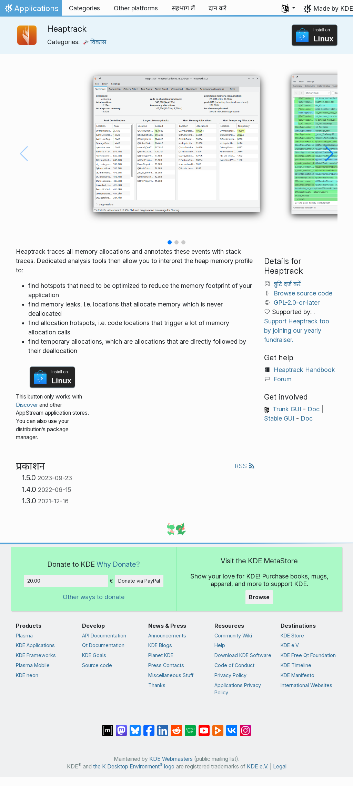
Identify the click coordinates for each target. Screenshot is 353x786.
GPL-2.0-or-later (297, 302)
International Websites (306, 685)
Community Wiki (233, 635)
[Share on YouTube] (204, 727)
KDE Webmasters (171, 759)
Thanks (156, 685)
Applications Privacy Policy (237, 689)
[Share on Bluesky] (135, 727)
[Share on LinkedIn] (162, 727)
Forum (283, 379)
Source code (97, 665)
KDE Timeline (296, 665)
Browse (259, 597)
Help (219, 645)
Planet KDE (160, 655)
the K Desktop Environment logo (133, 766)
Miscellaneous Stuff (170, 675)
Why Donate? (118, 564)
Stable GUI (279, 418)
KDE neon (27, 675)
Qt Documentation (103, 645)
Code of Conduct (234, 665)
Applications (31, 10)
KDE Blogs (160, 645)
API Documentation (104, 635)
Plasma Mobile (33, 665)
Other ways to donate (93, 597)
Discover (27, 405)
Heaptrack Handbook (304, 369)
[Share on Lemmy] (190, 727)
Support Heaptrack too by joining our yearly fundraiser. (296, 330)
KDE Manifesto (297, 675)
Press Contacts (166, 665)
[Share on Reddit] (176, 727)
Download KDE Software (242, 655)
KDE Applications (35, 645)
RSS (245, 466)
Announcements (167, 635)
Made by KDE (333, 8)
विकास (94, 42)
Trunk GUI (287, 409)
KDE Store (292, 635)
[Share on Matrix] (107, 727)
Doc (313, 409)
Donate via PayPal (139, 581)
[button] (288, 8)
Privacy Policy (230, 675)
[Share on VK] (231, 727)
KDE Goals (94, 655)
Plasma (24, 635)
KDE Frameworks (36, 655)
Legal (279, 766)
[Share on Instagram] (245, 727)
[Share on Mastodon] (121, 727)
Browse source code (303, 293)
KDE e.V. (290, 645)
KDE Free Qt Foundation (308, 655)
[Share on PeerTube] (217, 727)
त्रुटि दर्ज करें (287, 284)
